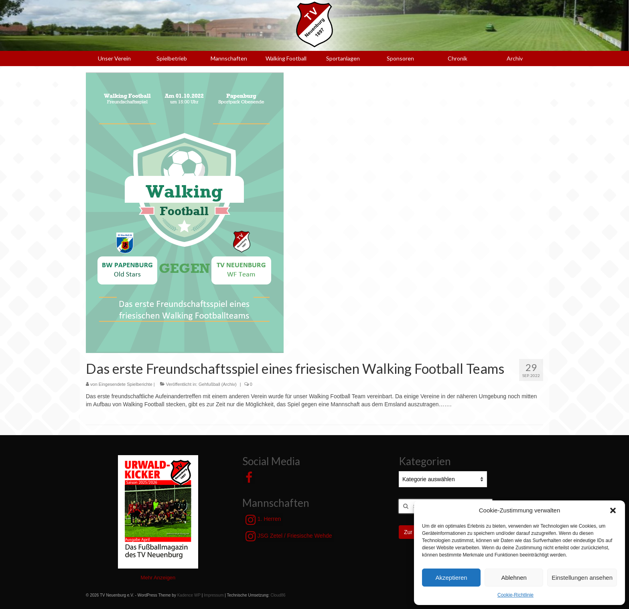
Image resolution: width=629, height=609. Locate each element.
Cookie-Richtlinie (515, 595)
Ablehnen (513, 577)
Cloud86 (277, 595)
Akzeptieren (451, 577)
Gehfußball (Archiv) (218, 384)
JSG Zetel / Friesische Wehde (289, 536)
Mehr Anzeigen (158, 578)
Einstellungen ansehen (582, 577)
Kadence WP (189, 595)
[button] (613, 510)
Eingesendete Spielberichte (125, 384)
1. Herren (263, 520)
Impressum (213, 595)
